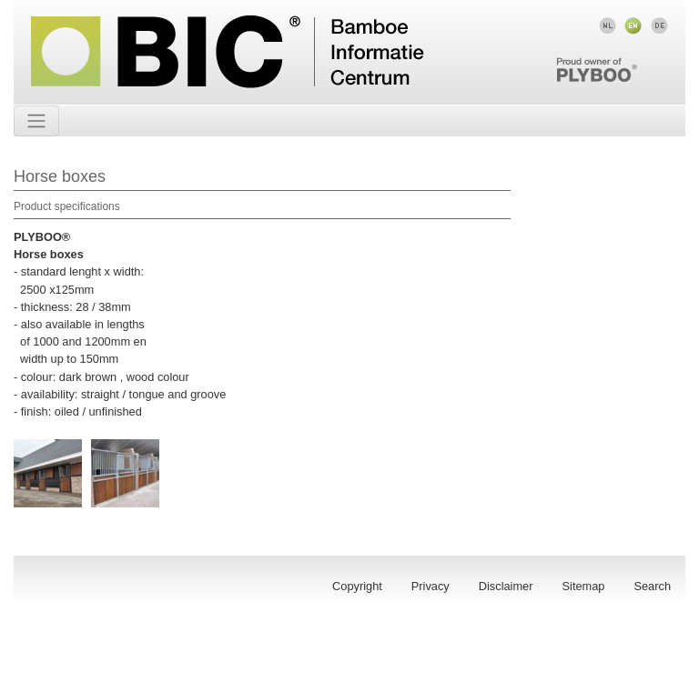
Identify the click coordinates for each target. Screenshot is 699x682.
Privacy (430, 586)
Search (652, 586)
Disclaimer (506, 586)
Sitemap (583, 586)
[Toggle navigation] (36, 120)
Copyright (357, 586)
